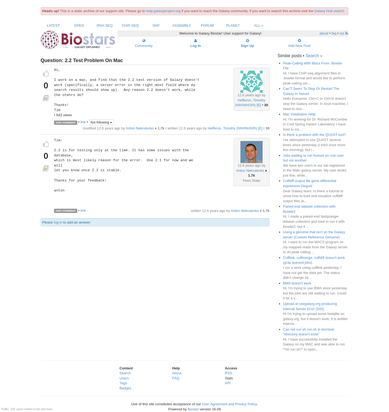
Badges (126, 388)
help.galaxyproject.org (163, 11)
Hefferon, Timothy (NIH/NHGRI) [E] (235, 128)
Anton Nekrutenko (140, 128)
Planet (233, 25)
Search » (314, 55)
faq (333, 33)
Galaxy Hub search (329, 11)
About (177, 373)
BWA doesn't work (297, 283)
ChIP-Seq (130, 25)
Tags (123, 383)
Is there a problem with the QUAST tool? (314, 135)
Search (125, 373)
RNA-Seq (105, 25)
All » (258, 25)
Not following (101, 122)
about (324, 33)
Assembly (181, 25)
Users (124, 378)
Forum (207, 25)
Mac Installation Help (299, 114)
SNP (156, 25)
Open (79, 25)
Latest (53, 25)
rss (344, 33)
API (228, 383)
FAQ (175, 378)
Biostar (193, 409)
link (83, 122)
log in (58, 222)
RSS (228, 373)
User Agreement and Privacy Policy (229, 404)
